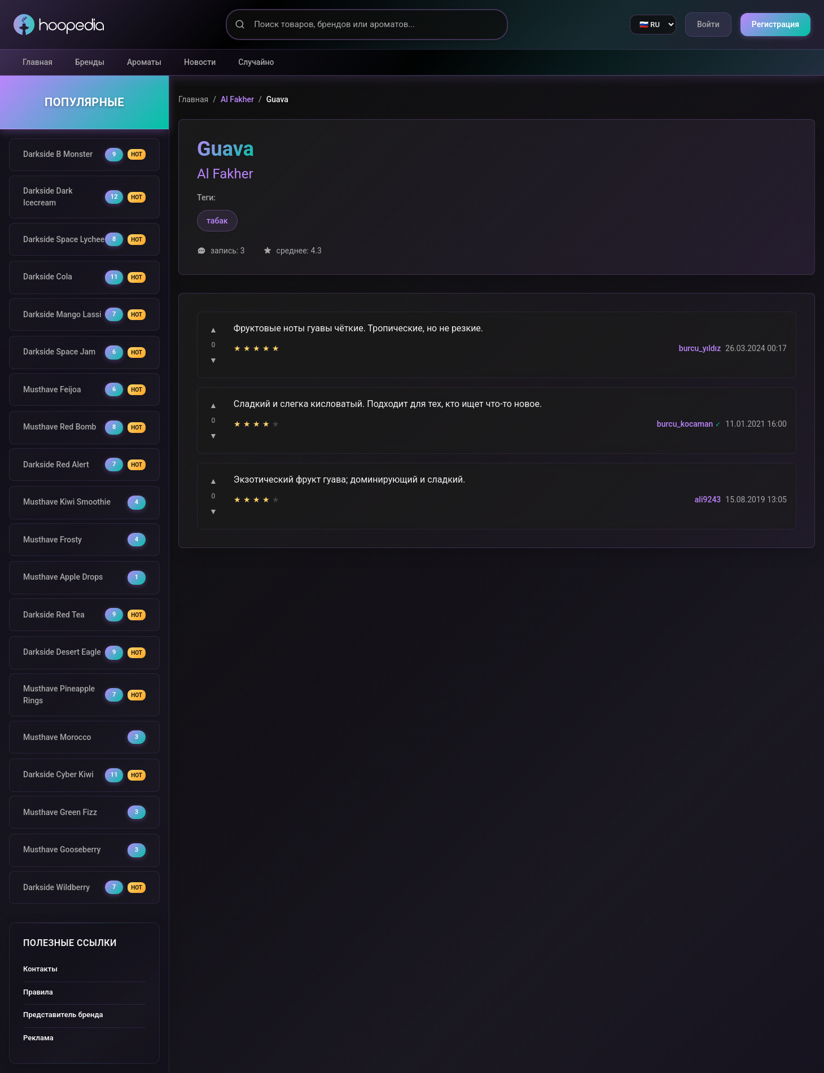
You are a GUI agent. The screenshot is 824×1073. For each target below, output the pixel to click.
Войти (708, 24)
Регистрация (775, 24)
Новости (200, 62)
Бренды (89, 62)
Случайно (256, 62)
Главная (37, 62)
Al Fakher (237, 99)
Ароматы (144, 62)
